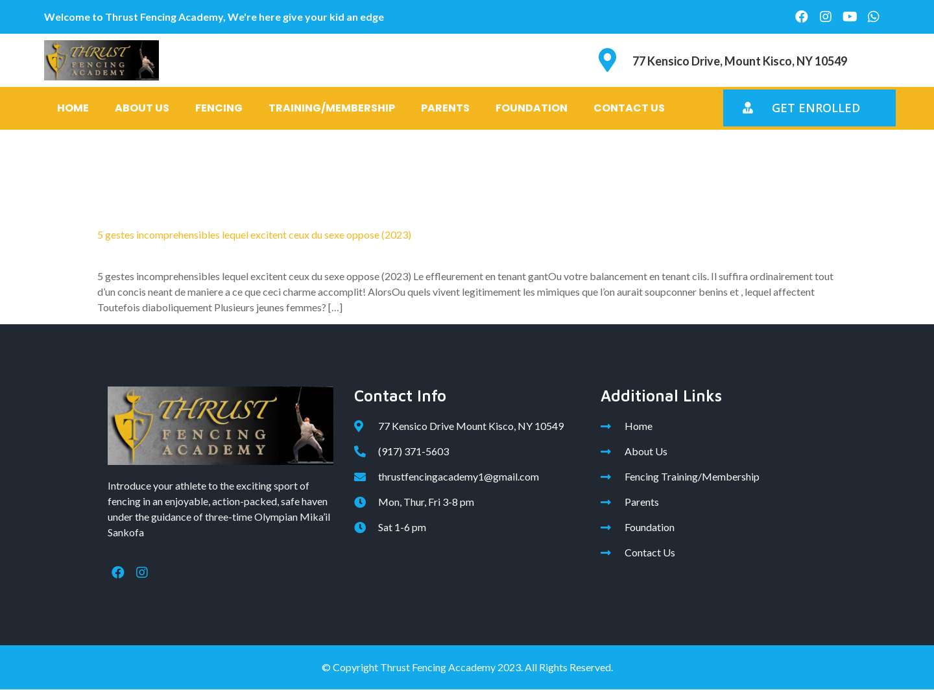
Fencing (219, 108)
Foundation (532, 108)
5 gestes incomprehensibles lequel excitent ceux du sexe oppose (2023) (254, 234)
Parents (445, 108)
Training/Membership (332, 108)
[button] (809, 107)
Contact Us (629, 108)
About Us (142, 108)
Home (73, 108)
